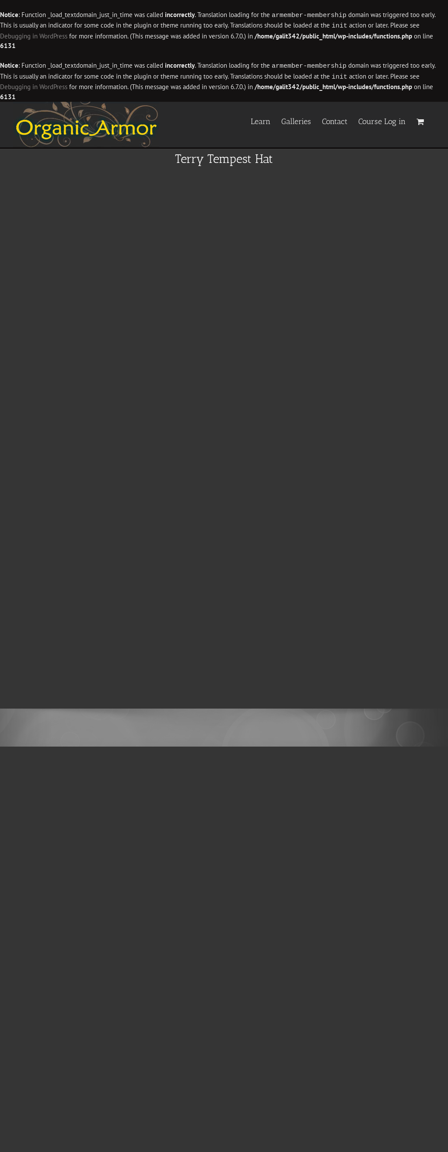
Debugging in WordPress (33, 35)
